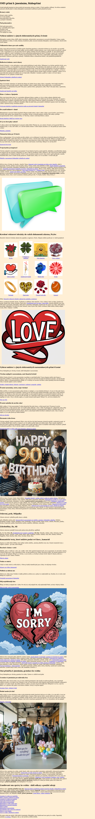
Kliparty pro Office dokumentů (8, 567)
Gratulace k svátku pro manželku (9, 796)
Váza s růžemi (55, 250)
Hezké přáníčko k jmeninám (57, 165)
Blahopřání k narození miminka (8, 805)
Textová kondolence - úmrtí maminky (10, 665)
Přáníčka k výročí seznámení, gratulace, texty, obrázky (49, 777)
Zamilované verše (5, 59)
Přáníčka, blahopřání (5, 702)
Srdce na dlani (11, 270)
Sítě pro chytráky (4, 415)
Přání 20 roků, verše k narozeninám (9, 587)
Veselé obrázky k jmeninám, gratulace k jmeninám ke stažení (47, 657)
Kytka (55, 269)
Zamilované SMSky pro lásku (18, 171)
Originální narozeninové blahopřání (9, 578)
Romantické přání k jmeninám (20, 775)
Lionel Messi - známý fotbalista (41, 793)
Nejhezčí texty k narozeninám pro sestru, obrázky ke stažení (48, 505)
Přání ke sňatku (4, 558)
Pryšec (11, 250)
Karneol (55, 287)
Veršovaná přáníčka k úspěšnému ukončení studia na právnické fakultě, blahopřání (22, 106)
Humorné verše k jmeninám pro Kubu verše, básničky (42, 164)
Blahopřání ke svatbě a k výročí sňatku (55, 499)
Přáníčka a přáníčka (5, 130)
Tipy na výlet (3, 399)
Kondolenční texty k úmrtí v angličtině (23, 533)
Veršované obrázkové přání (7, 800)
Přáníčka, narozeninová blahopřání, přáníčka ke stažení (14, 158)
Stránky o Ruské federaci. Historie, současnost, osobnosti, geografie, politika (20, 384)
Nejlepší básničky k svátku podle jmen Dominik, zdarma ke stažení (18, 428)
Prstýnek (11, 287)
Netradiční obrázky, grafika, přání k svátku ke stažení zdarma (41, 498)
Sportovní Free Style (5, 144)
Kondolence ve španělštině (56, 661)
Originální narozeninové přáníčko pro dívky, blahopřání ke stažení (20, 168)
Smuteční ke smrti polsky (59, 504)
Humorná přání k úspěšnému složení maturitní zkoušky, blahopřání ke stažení (45, 788)
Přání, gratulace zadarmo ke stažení (9, 797)
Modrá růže (41, 269)
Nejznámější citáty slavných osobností (10, 809)
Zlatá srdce (25, 288)
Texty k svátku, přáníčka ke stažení (9, 812)
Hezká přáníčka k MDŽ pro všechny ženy (11, 118)
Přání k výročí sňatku (5, 811)
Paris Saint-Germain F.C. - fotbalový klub (33, 170)
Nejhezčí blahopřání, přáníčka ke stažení (11, 77)
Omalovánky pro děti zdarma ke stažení (31, 772)
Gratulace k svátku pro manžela (8, 799)
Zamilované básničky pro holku (8, 91)
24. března (8, 817)
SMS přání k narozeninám (7, 802)
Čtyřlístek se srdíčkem (25, 250)
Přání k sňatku (4, 806)
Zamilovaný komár (26, 269)
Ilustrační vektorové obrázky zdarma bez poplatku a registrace (20, 299)
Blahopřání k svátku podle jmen (8, 803)
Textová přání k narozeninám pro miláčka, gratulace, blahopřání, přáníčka (35, 520)
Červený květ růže (41, 287)
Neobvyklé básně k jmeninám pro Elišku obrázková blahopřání (38, 662)
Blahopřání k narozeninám (7, 808)
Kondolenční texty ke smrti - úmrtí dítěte (37, 303)
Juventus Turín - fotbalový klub (8, 688)
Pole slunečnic (41, 250)
